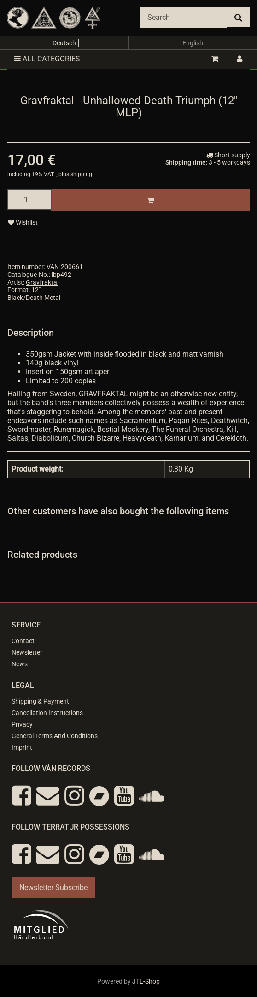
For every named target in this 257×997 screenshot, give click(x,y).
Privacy (22, 724)
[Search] (183, 17)
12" (36, 289)
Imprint (22, 747)
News (20, 664)
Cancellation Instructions (47, 712)
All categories (47, 58)
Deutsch (64, 43)
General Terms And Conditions (55, 736)
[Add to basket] (150, 200)
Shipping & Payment (40, 701)
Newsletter (27, 652)
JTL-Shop (146, 981)
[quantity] (29, 199)
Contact (23, 641)
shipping (81, 174)
